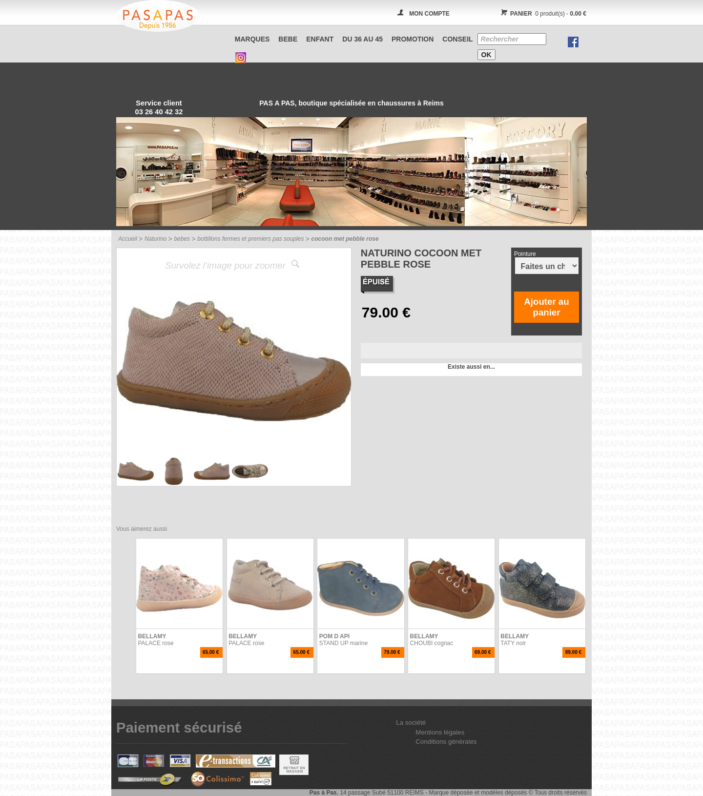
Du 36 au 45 (362, 39)
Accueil (127, 238)
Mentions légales (439, 732)
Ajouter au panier (546, 306)
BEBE (287, 39)
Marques (252, 39)
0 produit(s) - (542, 13)
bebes (182, 238)
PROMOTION (413, 39)
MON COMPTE (429, 13)
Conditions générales (445, 741)
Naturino (155, 238)
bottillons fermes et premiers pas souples (250, 238)
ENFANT (319, 39)
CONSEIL (457, 39)
